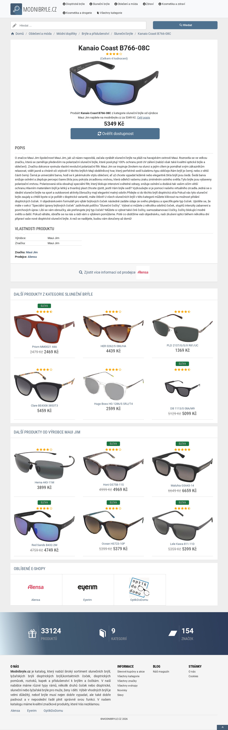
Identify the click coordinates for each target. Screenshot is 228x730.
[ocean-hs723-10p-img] (113, 525)
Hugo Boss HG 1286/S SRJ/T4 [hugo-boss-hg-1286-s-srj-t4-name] (113, 403)
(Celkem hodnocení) (114, 58)
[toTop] (222, 727)
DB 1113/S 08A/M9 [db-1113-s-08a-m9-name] (182, 408)
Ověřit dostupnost (115, 134)
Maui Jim (32, 252)
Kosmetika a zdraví (171, 4)
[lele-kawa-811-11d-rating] (182, 508)
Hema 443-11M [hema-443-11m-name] (44, 482)
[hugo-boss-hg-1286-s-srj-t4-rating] (113, 370)
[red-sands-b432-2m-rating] (44, 508)
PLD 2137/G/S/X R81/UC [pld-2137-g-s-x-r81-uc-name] (182, 345)
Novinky (122, 690)
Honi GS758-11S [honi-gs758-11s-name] (113, 484)
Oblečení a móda (126, 4)
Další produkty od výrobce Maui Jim (47, 432)
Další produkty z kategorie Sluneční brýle (53, 294)
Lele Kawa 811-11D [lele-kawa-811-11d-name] (182, 544)
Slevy (120, 695)
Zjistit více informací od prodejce (114, 272)
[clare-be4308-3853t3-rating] (44, 370)
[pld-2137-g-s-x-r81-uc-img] (182, 328)
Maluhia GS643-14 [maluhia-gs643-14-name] (182, 485)
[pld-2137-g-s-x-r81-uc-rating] (182, 312)
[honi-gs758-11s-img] (113, 466)
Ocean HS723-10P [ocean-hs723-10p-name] (113, 543)
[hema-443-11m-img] (44, 465)
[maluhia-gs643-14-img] (182, 467)
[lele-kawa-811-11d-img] (182, 526)
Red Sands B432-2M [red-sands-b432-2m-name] (44, 545)
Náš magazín (161, 671)
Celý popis (143, 117)
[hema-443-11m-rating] (44, 450)
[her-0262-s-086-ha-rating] (113, 312)
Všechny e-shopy (127, 685)
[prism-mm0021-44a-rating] (44, 312)
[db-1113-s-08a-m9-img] (182, 388)
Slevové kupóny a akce (131, 671)
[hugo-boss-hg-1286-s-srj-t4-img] (113, 386)
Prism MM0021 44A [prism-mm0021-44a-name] (44, 346)
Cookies (193, 676)
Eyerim (32, 710)
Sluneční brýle (99, 4)
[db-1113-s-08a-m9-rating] (182, 370)
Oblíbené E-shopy (29, 568)
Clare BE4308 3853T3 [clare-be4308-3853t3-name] (44, 405)
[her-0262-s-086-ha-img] (113, 328)
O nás (192, 671)
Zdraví (148, 4)
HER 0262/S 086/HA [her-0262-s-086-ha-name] (113, 346)
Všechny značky (127, 681)
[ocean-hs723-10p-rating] (113, 508)
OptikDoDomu (53, 710)
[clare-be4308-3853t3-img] (44, 387)
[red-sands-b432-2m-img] (44, 526)
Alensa (32, 256)
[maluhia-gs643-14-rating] (182, 450)
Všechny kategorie (109, 12)
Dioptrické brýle (73, 4)
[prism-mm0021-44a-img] (44, 329)
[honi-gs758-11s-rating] (113, 450)
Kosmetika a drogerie (77, 12)
